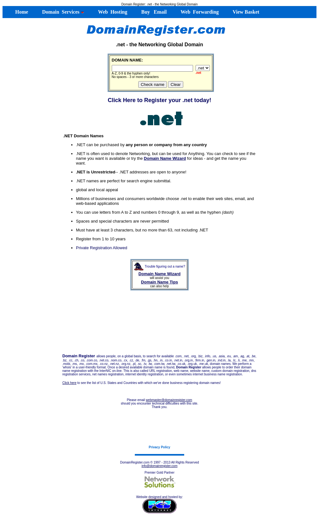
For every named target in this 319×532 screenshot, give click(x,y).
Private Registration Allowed (101, 247)
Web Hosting (112, 12)
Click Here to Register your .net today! (159, 100)
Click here (69, 383)
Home (18, 12)
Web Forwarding (199, 12)
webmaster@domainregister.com (169, 400)
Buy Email (153, 12)
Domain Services (62, 12)
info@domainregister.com (159, 466)
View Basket (245, 12)
